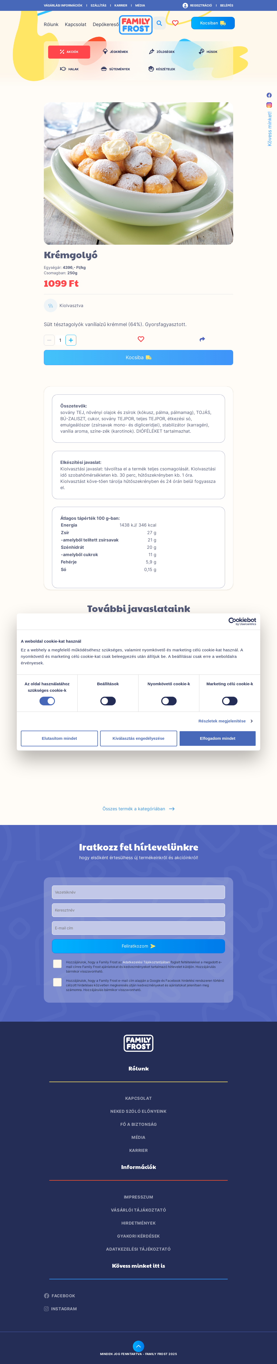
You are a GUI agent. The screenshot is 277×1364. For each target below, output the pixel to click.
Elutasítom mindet (59, 738)
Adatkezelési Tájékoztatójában (146, 962)
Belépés (226, 5)
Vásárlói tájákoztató (138, 1210)
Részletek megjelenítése (222, 721)
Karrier (120, 5)
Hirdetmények (138, 1223)
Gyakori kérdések (138, 1236)
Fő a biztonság (138, 1124)
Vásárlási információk (63, 5)
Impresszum (138, 1197)
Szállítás (98, 5)
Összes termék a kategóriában (139, 808)
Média (140, 5)
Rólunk (51, 24)
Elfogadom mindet (217, 738)
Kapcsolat (75, 24)
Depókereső (106, 24)
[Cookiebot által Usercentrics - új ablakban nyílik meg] (232, 621)
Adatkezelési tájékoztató (138, 1249)
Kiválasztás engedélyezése (138, 738)
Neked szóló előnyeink (138, 1111)
